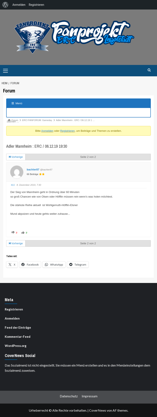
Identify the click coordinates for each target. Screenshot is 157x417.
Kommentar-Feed (17, 336)
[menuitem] (5, 5)
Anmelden (47, 130)
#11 (13, 185)
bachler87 (33, 169)
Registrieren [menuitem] (36, 4)
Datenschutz (69, 396)
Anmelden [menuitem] (18, 4)
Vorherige (16, 156)
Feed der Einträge (18, 327)
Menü (17, 103)
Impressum (89, 396)
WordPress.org (15, 346)
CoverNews (97, 410)
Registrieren (67, 130)
